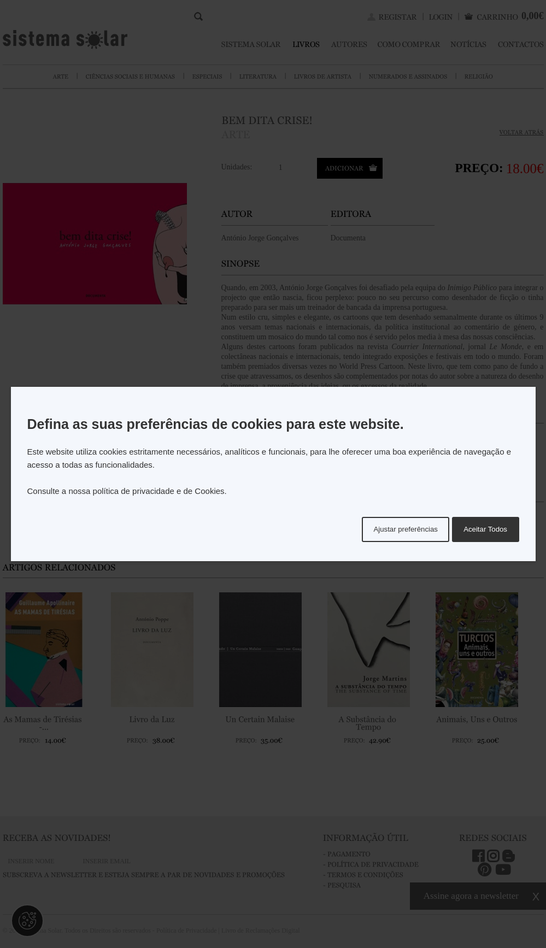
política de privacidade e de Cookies (159, 491)
